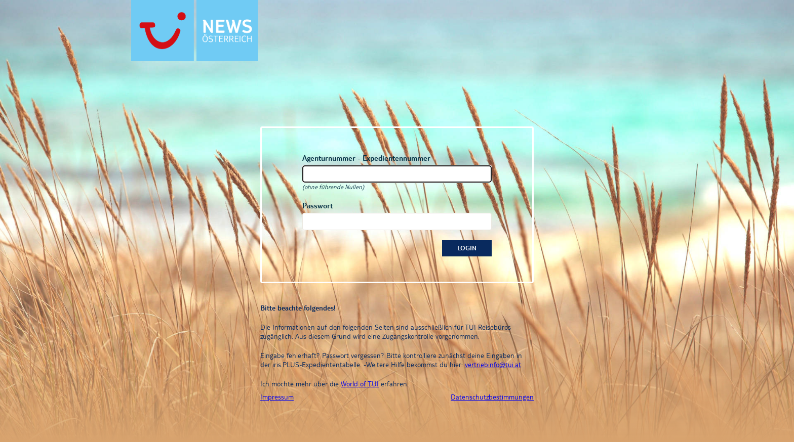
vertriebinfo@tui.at (493, 364)
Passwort (317, 205)
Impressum (277, 397)
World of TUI (360, 383)
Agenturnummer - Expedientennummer (366, 158)
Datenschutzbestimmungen (492, 397)
